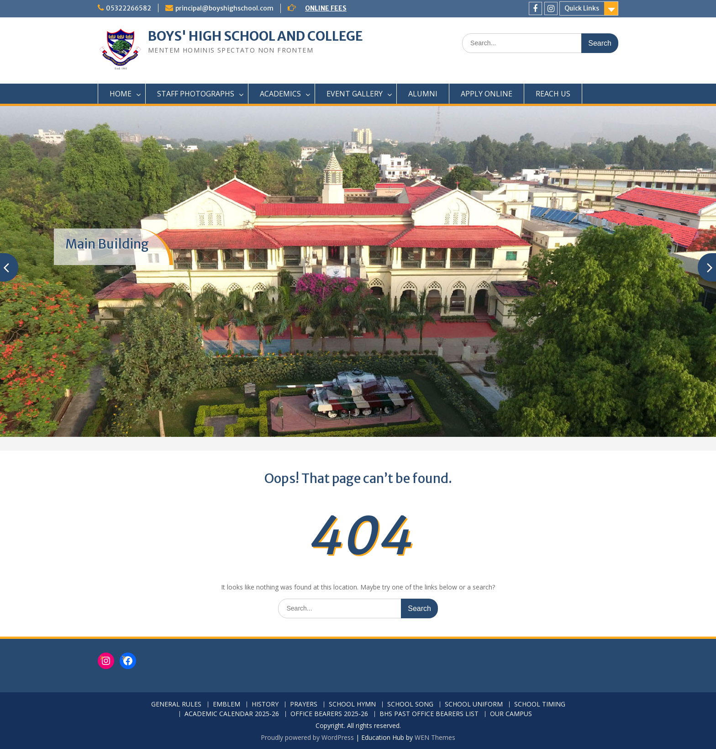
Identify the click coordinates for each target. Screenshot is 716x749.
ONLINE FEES (326, 8)
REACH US (553, 94)
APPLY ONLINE (486, 94)
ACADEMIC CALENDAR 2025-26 (231, 714)
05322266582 (128, 8)
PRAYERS (303, 704)
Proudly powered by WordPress (307, 737)
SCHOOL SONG (410, 704)
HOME (121, 94)
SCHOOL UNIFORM (474, 704)
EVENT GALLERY (354, 94)
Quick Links (581, 8)
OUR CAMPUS (511, 714)
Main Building (107, 244)
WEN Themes (435, 737)
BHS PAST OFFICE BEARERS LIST (429, 714)
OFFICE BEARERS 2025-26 (329, 714)
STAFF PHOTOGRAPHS (195, 94)
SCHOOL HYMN (352, 704)
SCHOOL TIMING (539, 704)
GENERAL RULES (176, 704)
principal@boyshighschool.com (224, 8)
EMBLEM (226, 704)
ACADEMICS (280, 94)
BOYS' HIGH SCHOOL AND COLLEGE (255, 36)
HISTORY (265, 704)
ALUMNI (422, 94)
